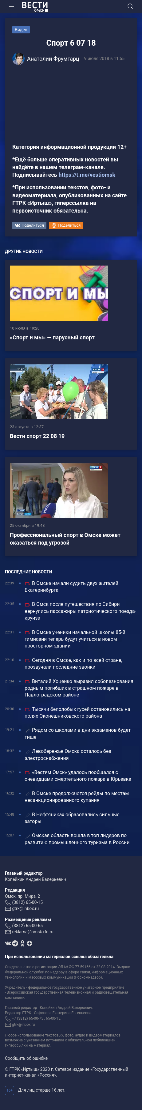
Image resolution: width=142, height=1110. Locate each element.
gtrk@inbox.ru (25, 908)
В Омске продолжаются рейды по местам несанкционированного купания (77, 797)
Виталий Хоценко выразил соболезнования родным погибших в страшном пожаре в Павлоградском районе (79, 688)
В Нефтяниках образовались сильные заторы (72, 818)
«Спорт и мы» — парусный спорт (52, 337)
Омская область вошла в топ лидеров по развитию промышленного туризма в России (77, 838)
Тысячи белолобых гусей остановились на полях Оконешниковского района (77, 712)
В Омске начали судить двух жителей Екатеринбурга (71, 586)
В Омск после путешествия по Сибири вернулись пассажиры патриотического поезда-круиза (80, 611)
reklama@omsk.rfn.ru (32, 931)
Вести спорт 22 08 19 (37, 436)
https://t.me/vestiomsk (86, 175)
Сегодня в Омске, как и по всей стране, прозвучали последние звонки (73, 663)
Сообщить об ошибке (26, 1058)
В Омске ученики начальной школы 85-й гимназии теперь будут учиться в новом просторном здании (75, 639)
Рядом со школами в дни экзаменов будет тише (78, 733)
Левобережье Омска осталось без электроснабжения (68, 754)
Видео (21, 29)
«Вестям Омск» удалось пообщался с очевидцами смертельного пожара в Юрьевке (78, 775)
